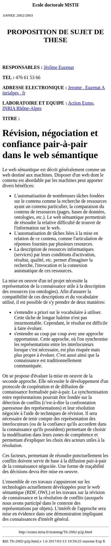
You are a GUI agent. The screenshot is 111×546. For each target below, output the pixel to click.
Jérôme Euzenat (59, 67)
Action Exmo (80, 103)
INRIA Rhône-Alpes (21, 108)
